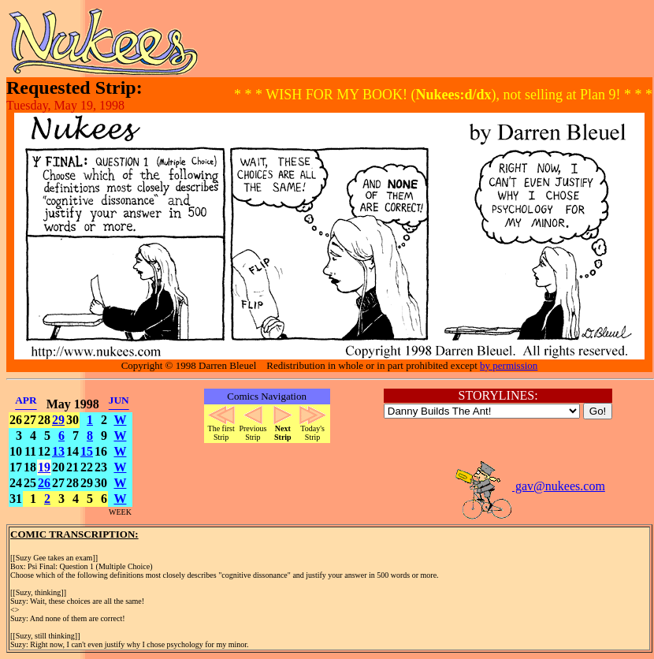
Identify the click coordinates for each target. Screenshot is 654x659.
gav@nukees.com (529, 486)
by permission (508, 365)
